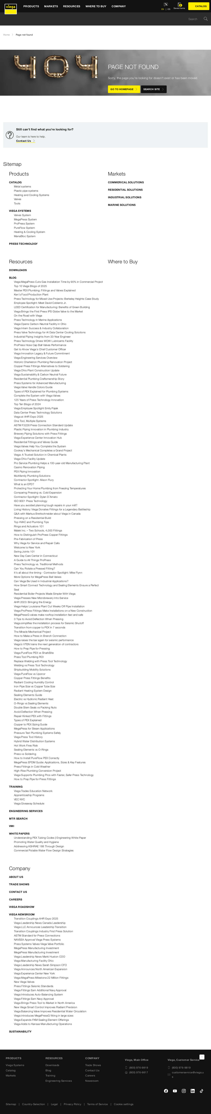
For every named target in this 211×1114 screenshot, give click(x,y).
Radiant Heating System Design (33, 690)
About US (16, 877)
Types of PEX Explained (28, 720)
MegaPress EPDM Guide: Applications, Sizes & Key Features (50, 762)
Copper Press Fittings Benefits (32, 678)
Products (13, 1058)
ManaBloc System (24, 236)
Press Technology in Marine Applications (38, 319)
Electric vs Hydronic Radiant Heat (33, 699)
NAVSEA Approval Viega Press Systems (37, 939)
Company (92, 1058)
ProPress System (24, 223)
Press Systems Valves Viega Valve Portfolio (39, 944)
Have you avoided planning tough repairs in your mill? (45, 505)
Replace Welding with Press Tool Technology (40, 661)
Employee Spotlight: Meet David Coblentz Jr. (40, 302)
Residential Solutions (125, 189)
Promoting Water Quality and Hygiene (36, 842)
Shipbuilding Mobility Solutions (32, 669)
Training (16, 786)
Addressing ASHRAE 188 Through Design (39, 846)
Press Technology (23, 243)
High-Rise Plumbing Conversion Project (37, 770)
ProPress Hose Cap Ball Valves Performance (40, 345)
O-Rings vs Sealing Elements (31, 703)
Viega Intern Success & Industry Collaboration (41, 328)
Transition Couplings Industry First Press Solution (43, 931)
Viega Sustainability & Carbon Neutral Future (40, 374)
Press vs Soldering (25, 754)
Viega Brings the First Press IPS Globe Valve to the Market (48, 311)
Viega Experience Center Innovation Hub (38, 437)
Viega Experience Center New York (34, 973)
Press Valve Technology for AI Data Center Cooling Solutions (50, 332)
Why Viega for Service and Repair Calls (37, 543)
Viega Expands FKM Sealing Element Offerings (41, 1019)
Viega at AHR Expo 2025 (28, 416)
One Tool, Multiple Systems (30, 421)
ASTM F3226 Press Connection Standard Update (43, 425)
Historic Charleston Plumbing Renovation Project (43, 362)
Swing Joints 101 (24, 551)
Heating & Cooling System (29, 232)
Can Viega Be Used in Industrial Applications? (41, 581)
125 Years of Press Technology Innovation (39, 399)
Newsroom (92, 1080)
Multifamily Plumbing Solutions (32, 475)
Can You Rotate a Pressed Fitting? (34, 568)
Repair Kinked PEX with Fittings (32, 716)
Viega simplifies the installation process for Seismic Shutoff (49, 623)
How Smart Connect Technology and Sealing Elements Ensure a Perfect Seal (56, 587)
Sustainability (20, 1031)
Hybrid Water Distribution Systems (34, 741)
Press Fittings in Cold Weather (32, 766)
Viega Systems (20, 210)
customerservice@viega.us (186, 1074)
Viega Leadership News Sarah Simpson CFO (40, 965)
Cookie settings (123, 1104)
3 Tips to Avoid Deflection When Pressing (38, 619)
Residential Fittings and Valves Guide (36, 442)
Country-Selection (33, 1104)
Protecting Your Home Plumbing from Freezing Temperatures (50, 488)
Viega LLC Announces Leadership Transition (40, 927)
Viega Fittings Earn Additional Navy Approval (40, 990)
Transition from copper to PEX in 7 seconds (39, 627)
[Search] (206, 19)
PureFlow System (24, 227)
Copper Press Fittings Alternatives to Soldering (42, 366)
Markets (11, 1075)
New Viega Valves (24, 981)
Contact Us (25, 140)
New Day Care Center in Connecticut (36, 555)
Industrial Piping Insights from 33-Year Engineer (42, 336)
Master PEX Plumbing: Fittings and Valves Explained (44, 290)
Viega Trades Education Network (33, 791)
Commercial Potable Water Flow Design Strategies (44, 850)
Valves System (22, 215)
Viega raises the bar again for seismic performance (44, 640)
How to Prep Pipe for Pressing (32, 648)
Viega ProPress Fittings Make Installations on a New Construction (53, 610)
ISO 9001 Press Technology (30, 501)
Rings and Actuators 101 (29, 526)
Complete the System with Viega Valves (37, 395)
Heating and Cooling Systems (31, 195)
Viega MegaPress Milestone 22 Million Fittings (41, 977)
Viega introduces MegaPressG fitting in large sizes (43, 1015)
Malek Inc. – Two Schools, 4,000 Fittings (38, 530)
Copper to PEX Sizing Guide (30, 724)
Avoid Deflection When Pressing (33, 711)
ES (168, 9)
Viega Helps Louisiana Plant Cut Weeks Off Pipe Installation (49, 606)
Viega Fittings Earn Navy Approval (34, 998)
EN (162, 9)
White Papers (19, 833)
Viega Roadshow (21, 906)
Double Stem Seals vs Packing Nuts (35, 707)
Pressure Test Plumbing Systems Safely (37, 732)
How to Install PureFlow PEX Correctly (36, 758)
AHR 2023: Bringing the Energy (32, 602)
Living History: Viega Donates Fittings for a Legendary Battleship (52, 509)
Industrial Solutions (124, 197)
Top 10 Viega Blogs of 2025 (30, 286)
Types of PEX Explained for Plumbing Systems (41, 391)
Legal (54, 1104)
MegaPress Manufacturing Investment (36, 948)
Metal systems (22, 186)
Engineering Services (26, 811)
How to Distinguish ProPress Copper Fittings (41, 534)
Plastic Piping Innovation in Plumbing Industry (41, 429)
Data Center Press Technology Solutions (38, 412)
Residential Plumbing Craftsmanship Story (39, 378)
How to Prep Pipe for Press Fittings (35, 779)
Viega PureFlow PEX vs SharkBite (34, 652)
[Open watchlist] (179, 6)
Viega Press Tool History (28, 737)
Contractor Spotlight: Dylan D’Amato (36, 496)
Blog (12, 277)
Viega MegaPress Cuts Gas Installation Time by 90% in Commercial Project (58, 281)
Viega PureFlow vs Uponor (29, 673)
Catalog (15, 182)
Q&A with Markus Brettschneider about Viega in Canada (47, 513)
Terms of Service (97, 1104)
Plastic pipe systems (26, 190)
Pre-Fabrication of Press (28, 539)
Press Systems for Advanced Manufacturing (40, 383)
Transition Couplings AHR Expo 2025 (36, 918)
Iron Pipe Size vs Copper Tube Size (34, 686)
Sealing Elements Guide (28, 695)
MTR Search (18, 818)
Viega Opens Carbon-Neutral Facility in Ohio (40, 324)
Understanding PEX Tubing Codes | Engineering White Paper (50, 837)
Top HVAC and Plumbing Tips (31, 522)
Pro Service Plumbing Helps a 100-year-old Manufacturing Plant (52, 463)
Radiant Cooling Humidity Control (34, 682)
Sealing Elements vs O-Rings (31, 749)
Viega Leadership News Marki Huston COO (39, 956)
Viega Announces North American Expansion (40, 969)
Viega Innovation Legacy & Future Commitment (42, 353)
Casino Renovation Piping (29, 467)
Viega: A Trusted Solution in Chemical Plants (40, 454)
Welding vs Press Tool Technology (34, 665)
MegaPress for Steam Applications (34, 728)
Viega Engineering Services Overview (35, 357)
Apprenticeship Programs (29, 795)
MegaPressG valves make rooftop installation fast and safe (48, 614)
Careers (15, 899)
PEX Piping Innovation (27, 471)
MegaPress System (25, 219)
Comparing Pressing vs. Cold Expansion (38, 492)
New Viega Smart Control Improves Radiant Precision (45, 1007)
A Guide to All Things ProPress (32, 560)
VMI (11, 826)
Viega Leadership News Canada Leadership (40, 922)
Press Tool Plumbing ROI (29, 657)
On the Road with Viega (28, 315)
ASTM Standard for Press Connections (37, 935)
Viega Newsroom (22, 914)
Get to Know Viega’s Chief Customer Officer (40, 349)
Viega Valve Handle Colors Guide (33, 387)
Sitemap (11, 1104)
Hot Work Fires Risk (26, 745)
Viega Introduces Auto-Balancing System (38, 994)
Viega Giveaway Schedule (29, 803)
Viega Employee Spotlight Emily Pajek (36, 408)
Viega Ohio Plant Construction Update (36, 370)
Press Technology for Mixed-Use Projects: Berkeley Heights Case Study (56, 298)
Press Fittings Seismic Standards (33, 986)
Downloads (18, 270)
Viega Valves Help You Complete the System (40, 446)
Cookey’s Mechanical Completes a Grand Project (43, 450)
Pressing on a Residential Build (32, 518)
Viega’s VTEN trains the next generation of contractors (46, 644)
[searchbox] (102, 19)
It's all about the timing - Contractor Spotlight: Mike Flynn (48, 572)
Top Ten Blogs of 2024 (27, 404)
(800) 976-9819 (136, 1067)
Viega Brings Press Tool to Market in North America (44, 1002)
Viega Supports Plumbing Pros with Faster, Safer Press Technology (54, 775)
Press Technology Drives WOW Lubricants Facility (43, 341)
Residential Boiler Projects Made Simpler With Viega (44, 593)
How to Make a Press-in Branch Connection (40, 635)
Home (6, 34)
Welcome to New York (27, 547)
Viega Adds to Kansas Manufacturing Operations (43, 1024)
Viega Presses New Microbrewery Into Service (41, 598)
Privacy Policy (72, 1104)
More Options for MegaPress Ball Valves (37, 576)
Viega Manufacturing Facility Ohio (34, 960)
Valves (17, 199)
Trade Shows (19, 884)
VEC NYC (19, 799)
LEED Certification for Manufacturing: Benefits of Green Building (52, 307)
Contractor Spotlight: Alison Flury (34, 479)
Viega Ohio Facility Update (29, 458)
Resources (54, 1058)
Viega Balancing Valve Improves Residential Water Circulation (50, 1011)
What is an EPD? (24, 484)
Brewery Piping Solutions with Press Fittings (40, 433)
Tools (17, 203)
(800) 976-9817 (136, 1072)
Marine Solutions (122, 204)
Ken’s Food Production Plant (31, 294)
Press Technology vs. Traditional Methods (38, 564)
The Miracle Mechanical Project (32, 631)
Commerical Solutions (126, 182)
